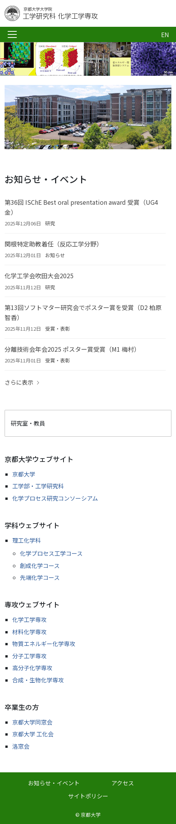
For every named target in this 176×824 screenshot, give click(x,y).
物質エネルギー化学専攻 (43, 644)
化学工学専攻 (29, 619)
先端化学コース (40, 577)
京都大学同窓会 (32, 722)
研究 (50, 223)
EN (165, 34)
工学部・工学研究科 (38, 486)
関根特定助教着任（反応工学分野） (54, 243)
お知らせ (55, 255)
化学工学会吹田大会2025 (39, 275)
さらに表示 (19, 382)
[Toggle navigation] (12, 34)
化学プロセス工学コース (51, 553)
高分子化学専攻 (32, 668)
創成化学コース (40, 565)
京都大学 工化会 (33, 734)
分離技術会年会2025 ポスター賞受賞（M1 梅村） (72, 349)
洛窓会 (20, 746)
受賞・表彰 (57, 328)
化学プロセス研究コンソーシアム (55, 498)
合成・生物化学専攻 (38, 680)
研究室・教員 (28, 423)
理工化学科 (26, 540)
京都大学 (23, 474)
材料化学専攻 (29, 632)
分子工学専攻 (29, 656)
